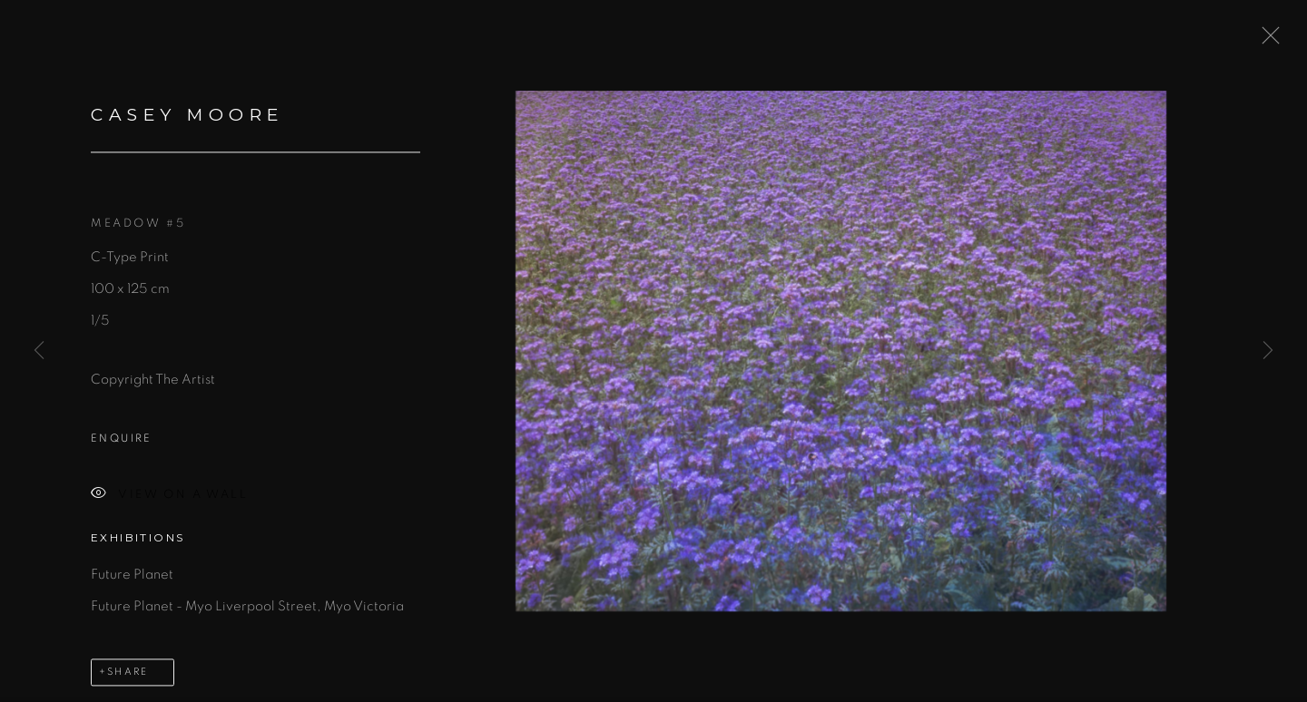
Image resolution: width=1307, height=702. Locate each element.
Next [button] (1268, 351)
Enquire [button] (121, 440)
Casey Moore (187, 117)
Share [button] (127, 673)
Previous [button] (39, 351)
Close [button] (1266, 40)
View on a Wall (169, 497)
